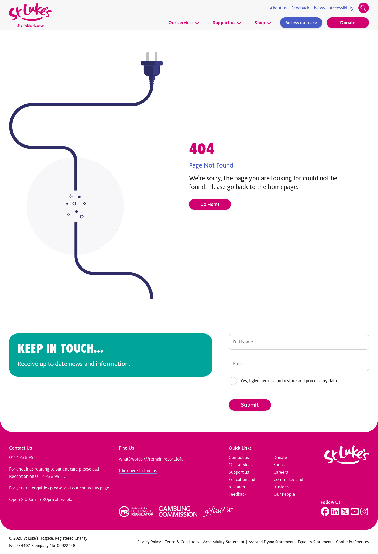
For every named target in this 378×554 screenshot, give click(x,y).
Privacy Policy (149, 541)
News (319, 8)
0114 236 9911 (23, 457)
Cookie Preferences (352, 541)
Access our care (301, 22)
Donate (347, 22)
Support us (227, 22)
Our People (284, 494)
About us (278, 8)
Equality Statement (315, 541)
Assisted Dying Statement (271, 541)
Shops (279, 465)
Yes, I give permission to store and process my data (288, 381)
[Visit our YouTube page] (354, 511)
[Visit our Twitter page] (344, 511)
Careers (280, 472)
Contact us (239, 457)
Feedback (300, 8)
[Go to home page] (30, 15)
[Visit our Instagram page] (364, 511)
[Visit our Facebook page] (325, 511)
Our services (184, 22)
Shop (263, 22)
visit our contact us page (86, 488)
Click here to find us (138, 470)
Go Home (210, 204)
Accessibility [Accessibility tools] (342, 8)
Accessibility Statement (223, 541)
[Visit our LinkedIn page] (334, 511)
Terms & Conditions (182, 541)
